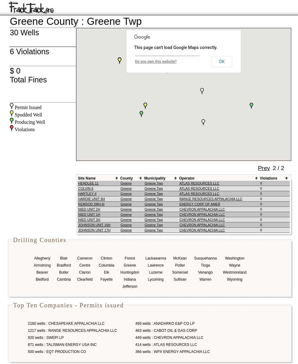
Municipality (154, 178)
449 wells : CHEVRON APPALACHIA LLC (170, 338)
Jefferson (129, 286)
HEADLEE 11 (88, 183)
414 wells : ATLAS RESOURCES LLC (166, 345)
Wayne (234, 265)
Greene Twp (153, 183)
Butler (64, 272)
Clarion (85, 272)
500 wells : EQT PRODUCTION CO (57, 352)
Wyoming (235, 279)
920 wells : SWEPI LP (46, 338)
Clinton (106, 258)
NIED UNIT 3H (89, 220)
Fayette (106, 279)
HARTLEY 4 (87, 193)
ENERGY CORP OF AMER (199, 204)
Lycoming (155, 279)
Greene (126, 183)
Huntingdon (129, 272)
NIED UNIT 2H (89, 209)
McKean (180, 258)
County (126, 178)
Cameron (84, 258)
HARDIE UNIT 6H (91, 199)
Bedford (42, 279)
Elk (106, 272)
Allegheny (42, 258)
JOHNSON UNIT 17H (94, 230)
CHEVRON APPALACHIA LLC (202, 209)
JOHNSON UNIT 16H (94, 225)
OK (221, 61)
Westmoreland (234, 272)
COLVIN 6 (85, 188)
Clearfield (85, 279)
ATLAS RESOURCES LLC (199, 183)
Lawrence (156, 265)
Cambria (64, 279)
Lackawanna (155, 258)
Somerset (180, 272)
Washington (234, 258)
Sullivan (180, 279)
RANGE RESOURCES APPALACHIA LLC (210, 199)
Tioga (205, 265)
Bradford (64, 265)
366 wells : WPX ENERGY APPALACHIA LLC (173, 352)
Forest (129, 258)
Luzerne (155, 272)
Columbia (106, 265)
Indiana (130, 279)
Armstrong (42, 265)
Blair (63, 258)
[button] (141, 114)
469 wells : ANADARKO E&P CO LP (165, 323)
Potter (180, 265)
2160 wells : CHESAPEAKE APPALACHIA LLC (66, 323)
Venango (205, 272)
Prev (264, 168)
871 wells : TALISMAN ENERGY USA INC (62, 345)
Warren (206, 279)
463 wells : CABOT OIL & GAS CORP (166, 330)
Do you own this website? (156, 61)
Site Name (87, 178)
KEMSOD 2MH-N (91, 204)
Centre (84, 265)
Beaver (42, 272)
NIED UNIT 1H (89, 214)
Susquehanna (205, 258)
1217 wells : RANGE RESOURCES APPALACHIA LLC (72, 330)
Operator (187, 178)
